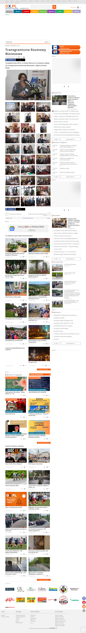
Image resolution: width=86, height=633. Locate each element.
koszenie (56, 339)
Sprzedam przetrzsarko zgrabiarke (63, 336)
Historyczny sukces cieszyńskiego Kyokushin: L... (66, 238)
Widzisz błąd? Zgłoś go (28, 218)
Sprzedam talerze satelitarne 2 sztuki (63, 323)
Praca (59, 11)
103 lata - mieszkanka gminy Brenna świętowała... (67, 132)
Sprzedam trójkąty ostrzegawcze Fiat (63, 320)
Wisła (11, 2)
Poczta (31, 623)
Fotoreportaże (14, 45)
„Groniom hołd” (58, 249)
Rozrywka (68, 11)
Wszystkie (27, 42)
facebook (9, 60)
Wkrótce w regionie (14, 375)
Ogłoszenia (51, 11)
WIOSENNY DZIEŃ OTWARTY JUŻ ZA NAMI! (65, 254)
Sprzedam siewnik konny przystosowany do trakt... (67, 334)
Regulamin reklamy (59, 622)
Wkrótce (18, 11)
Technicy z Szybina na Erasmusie (62, 236)
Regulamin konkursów (60, 624)
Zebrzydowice (17, 2)
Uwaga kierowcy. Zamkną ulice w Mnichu (64, 129)
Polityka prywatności (59, 616)
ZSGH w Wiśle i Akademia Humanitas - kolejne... (66, 233)
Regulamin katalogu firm (60, 621)
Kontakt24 (26, 11)
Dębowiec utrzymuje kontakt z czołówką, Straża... (66, 111)
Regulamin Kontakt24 (59, 625)
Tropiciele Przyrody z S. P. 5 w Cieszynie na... (65, 251)
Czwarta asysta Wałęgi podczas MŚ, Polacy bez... (66, 124)
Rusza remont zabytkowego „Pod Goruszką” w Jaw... (67, 113)
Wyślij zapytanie (19, 622)
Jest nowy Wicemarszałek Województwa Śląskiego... (67, 135)
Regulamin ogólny (59, 615)
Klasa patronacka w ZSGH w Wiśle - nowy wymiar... (67, 244)
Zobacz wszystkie (43, 369)
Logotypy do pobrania (20, 615)
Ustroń (7, 2)
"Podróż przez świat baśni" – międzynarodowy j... (66, 246)
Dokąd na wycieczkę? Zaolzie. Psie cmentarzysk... (66, 119)
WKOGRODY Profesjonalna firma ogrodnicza (65, 315)
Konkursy (76, 11)
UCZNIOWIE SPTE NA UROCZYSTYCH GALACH (65, 230)
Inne (19, 45)
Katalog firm (43, 11)
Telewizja (34, 11)
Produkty (18, 618)
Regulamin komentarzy (60, 619)
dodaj (36, 374)
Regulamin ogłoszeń (59, 618)
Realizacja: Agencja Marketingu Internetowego (43, 628)
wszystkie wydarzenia (43, 443)
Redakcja (3, 615)
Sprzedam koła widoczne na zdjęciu (63, 326)
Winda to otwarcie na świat (61, 121)
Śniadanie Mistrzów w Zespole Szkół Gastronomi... (67, 241)
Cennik (17, 619)
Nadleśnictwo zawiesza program (62, 127)
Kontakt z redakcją (5, 616)
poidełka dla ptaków (59, 318)
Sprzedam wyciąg (58, 331)
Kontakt (17, 621)
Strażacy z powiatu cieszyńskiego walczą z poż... (66, 116)
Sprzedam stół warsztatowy (61, 328)
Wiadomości (9, 11)
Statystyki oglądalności (21, 616)
